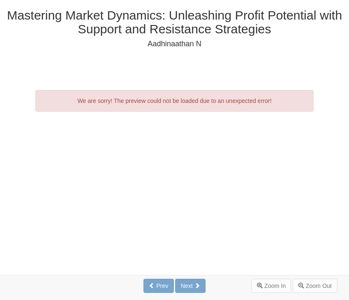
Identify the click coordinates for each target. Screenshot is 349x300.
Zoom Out (314, 285)
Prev (158, 285)
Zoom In (271, 285)
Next (190, 285)
